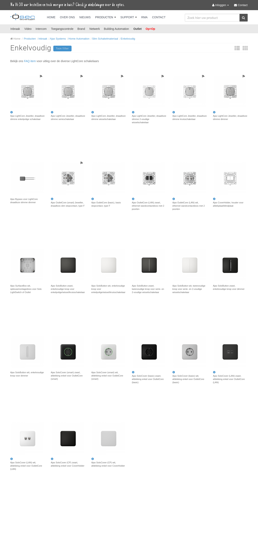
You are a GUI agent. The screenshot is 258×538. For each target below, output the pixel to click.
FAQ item (30, 61)
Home (51, 17)
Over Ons (67, 17)
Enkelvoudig (128, 38)
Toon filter (62, 48)
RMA (144, 17)
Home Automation (79, 38)
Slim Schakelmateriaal (105, 38)
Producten (105, 17)
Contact (159, 17)
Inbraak (15, 28)
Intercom (41, 28)
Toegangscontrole (62, 28)
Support (128, 17)
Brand (81, 28)
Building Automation (116, 28)
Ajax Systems (58, 38)
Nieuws (85, 17)
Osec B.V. (23, 18)
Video (28, 28)
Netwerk (94, 28)
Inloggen (221, 5)
